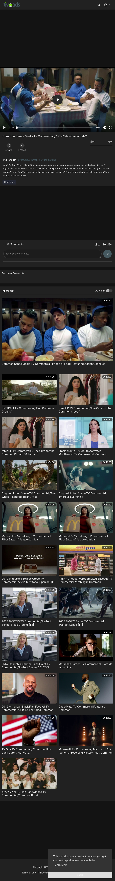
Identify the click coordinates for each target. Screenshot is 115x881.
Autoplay (100, 290)
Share (9, 147)
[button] (107, 4)
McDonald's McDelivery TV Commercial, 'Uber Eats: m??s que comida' (27, 537)
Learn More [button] (60, 865)
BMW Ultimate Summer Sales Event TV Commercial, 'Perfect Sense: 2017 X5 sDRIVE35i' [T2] (26, 667)
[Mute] (104, 127)
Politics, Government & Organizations (36, 160)
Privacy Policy (45, 872)
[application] (57, 99)
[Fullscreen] (110, 127)
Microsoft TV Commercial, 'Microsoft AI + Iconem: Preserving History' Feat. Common (85, 751)
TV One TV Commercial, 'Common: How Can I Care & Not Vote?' (27, 751)
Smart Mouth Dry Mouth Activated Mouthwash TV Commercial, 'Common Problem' (83, 454)
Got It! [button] (80, 875)
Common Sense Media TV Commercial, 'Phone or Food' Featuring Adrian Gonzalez (53, 363)
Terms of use (29, 872)
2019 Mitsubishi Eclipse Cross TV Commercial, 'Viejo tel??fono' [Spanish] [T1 (28, 580)
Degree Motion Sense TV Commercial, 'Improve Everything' (82, 495)
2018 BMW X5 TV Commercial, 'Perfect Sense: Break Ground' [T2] (26, 623)
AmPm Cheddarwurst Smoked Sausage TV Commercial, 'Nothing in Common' (86, 580)
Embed (22, 147)
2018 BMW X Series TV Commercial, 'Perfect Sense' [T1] (81, 623)
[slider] (55, 127)
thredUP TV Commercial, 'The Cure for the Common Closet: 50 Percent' (28, 452)
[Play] (4, 127)
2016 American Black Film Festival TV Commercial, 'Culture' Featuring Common (27, 708)
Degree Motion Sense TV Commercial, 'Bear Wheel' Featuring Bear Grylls (29, 495)
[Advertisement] (59, 39)
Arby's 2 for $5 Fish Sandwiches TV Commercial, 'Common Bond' (24, 793)
